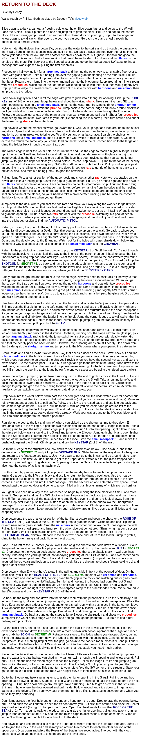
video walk (81, 18)
